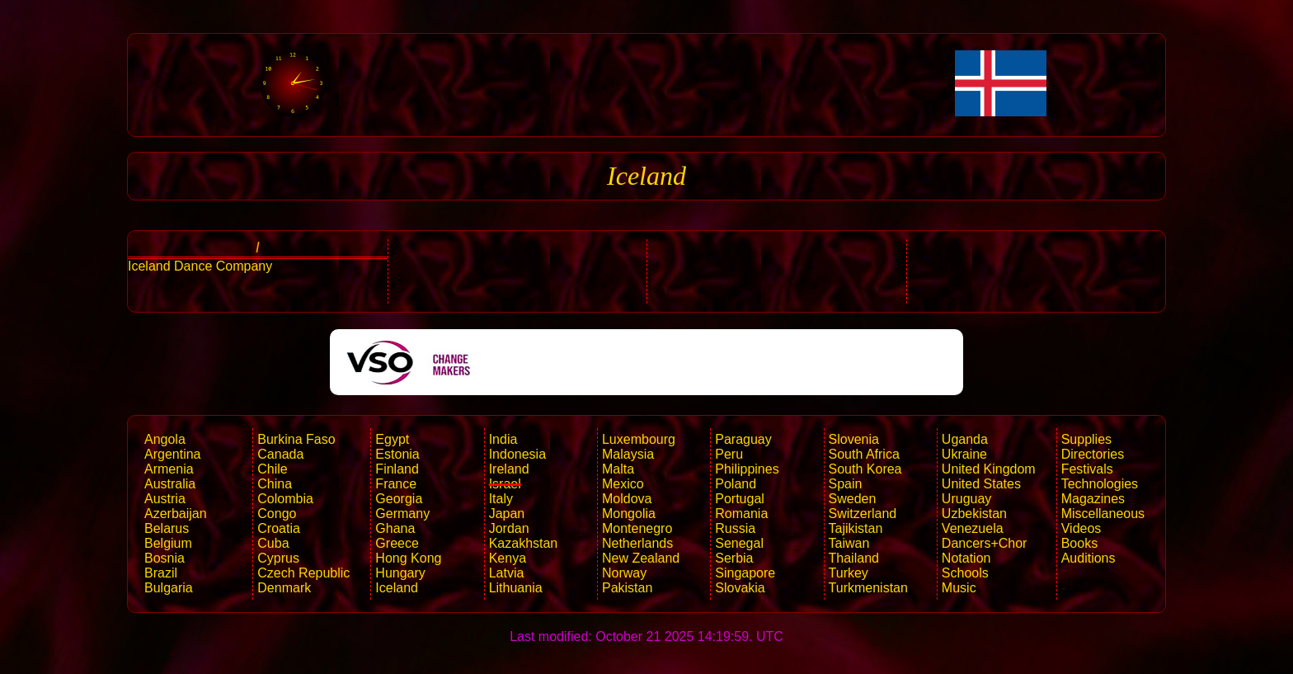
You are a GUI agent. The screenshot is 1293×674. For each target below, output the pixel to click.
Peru (729, 454)
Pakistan (627, 588)
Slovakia (739, 588)
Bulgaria (168, 588)
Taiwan (849, 543)
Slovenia (854, 439)
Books (1079, 543)
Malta (618, 469)
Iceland (396, 588)
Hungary (400, 573)
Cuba (273, 543)
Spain (846, 484)
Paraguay (743, 439)
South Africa (864, 454)
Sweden (853, 499)
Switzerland (863, 514)
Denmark (284, 588)
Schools (965, 573)
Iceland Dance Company (200, 266)
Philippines (746, 469)
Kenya (507, 558)
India (503, 439)
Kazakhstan (523, 543)
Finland (396, 469)
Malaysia (628, 454)
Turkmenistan (868, 588)
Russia (735, 528)
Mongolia (629, 514)
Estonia (397, 454)
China (274, 484)
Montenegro (637, 528)
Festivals (1087, 469)
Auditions (1088, 558)
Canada (280, 454)
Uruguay (966, 499)
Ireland (509, 469)
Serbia (734, 558)
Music (959, 588)
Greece (396, 543)
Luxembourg (638, 439)
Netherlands (637, 543)
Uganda (965, 439)
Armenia (169, 469)
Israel (505, 484)
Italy (501, 499)
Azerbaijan (175, 514)
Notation (966, 558)
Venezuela (973, 528)
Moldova (626, 499)
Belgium (168, 543)
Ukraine (964, 454)
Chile (272, 469)
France (395, 484)
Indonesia (517, 454)
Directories (1092, 454)
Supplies (1086, 439)
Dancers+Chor (984, 543)
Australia (169, 484)
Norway (624, 573)
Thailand (854, 558)
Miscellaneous (1103, 514)
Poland (735, 484)
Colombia (285, 499)
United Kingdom (989, 469)
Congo (276, 514)
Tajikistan (856, 528)
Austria (165, 499)
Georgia (398, 499)
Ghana (395, 528)
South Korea (865, 469)
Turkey (848, 573)
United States (981, 484)
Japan (507, 514)
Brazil (160, 573)
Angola (165, 439)
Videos (1081, 528)
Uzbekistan (974, 514)
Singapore (745, 573)
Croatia (278, 528)
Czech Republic (303, 573)
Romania (741, 514)
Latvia (506, 573)
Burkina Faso (296, 439)
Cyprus (278, 558)
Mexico (623, 484)
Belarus (166, 528)
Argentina (172, 454)
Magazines (1093, 499)
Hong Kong (408, 558)
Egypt (392, 439)
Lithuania (516, 588)
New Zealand (640, 558)
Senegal (739, 543)
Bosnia (164, 558)
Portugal (739, 499)
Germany (402, 514)
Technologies (1099, 484)
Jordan (509, 528)
